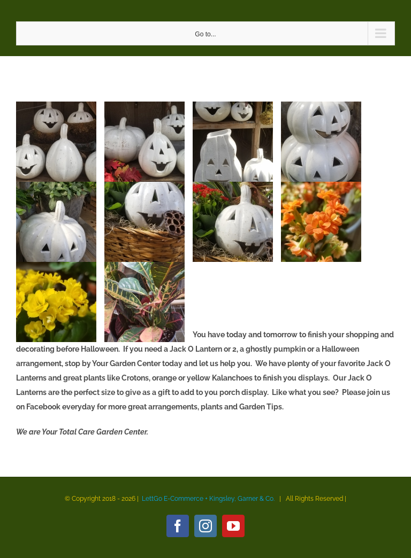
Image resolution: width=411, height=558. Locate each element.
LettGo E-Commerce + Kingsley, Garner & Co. (208, 498)
